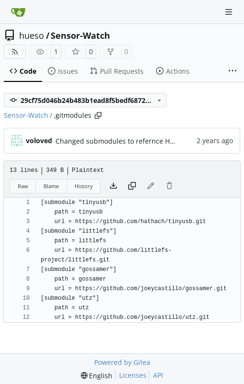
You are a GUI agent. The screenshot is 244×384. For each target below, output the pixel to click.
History (84, 186)
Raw (23, 186)
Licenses (132, 375)
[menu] (97, 375)
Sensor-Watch (80, 35)
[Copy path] (98, 115)
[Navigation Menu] (229, 12)
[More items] (232, 71)
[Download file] (113, 186)
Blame (51, 186)
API (158, 375)
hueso (31, 35)
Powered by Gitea (122, 362)
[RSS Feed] (15, 52)
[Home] (18, 12)
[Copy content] (132, 186)
